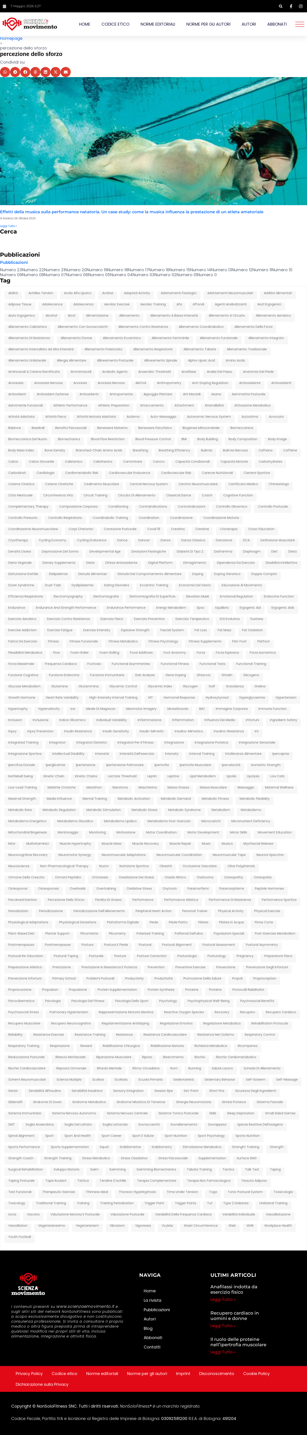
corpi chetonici (81, 529)
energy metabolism (171, 608)
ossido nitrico (175, 877)
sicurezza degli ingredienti (255, 1091)
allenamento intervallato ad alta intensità (41, 349)
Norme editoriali (158, 24)
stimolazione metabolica (202, 1147)
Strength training (57, 1158)
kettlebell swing (20, 776)
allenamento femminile (170, 338)
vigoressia (143, 1226)
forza (201, 653)
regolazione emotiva (176, 1024)
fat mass (224, 630)
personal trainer (195, 911)
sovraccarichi (149, 1125)
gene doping (176, 675)
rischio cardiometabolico (236, 1057)
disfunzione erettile (23, 574)
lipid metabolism (203, 776)
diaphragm (252, 552)
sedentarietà (183, 1080)
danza (165, 540)
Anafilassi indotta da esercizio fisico (233, 1289)
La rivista (152, 1300)
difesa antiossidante (121, 563)
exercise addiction (22, 630)
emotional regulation (236, 597)
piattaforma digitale (123, 922)
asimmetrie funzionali (25, 406)
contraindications (153, 507)
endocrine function (279, 597)
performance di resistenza (230, 900)
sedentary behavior (220, 1080)
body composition (243, 439)
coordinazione (181, 518)
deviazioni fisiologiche (148, 552)
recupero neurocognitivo (71, 1024)
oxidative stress (139, 889)
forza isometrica (263, 653)
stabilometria (130, 1147)
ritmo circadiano (146, 1068)
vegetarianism (87, 1226)
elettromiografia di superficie (152, 597)
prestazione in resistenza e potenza (109, 967)
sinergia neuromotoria (193, 1102)
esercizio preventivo (149, 619)
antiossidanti (281, 383)
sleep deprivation (240, 1113)
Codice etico (115, 24)
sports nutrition (248, 1136)
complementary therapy (28, 507)
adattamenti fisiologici (179, 293)
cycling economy (52, 540)
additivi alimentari (278, 293)
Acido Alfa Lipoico (77, 293)
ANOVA (140, 383)
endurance (16, 608)
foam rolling (109, 653)
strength (277, 1147)
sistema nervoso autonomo (74, 1113)
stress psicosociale (173, 1158)
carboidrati (17, 473)
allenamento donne (76, 338)
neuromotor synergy (74, 855)
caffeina (265, 451)
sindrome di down (47, 1102)
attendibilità (214, 406)
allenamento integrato (266, 338)
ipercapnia (280, 754)
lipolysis (253, 776)
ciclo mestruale (20, 495)
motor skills (238, 833)
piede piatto (178, 922)
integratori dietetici (91, 743)
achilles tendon (41, 293)
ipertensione (85, 765)
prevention (156, 967)
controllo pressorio (23, 518)
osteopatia (263, 877)
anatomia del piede (258, 372)
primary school (64, 979)
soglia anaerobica (40, 1125)
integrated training (23, 743)
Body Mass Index (21, 451)
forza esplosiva (227, 653)
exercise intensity (96, 630)
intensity (172, 754)
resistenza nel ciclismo (215, 1035)
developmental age (105, 552)
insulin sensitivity (116, 731)
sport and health (77, 1136)
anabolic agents (115, 372)
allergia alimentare (71, 361)
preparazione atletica (25, 967)
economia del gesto (195, 585)
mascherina (148, 788)
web (232, 1226)
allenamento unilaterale (27, 361)
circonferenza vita (58, 495)
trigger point (154, 1203)
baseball (38, 428)
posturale (96, 956)
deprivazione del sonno (60, 552)
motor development (203, 833)
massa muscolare (213, 788)
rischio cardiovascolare (27, 1068)
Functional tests (212, 664)
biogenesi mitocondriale (201, 428)
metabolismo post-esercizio (169, 821)
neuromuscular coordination (179, 855)
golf (212, 686)
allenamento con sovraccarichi (83, 327)
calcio (13, 462)
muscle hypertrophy (75, 844)
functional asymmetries (131, 664)
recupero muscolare (24, 1024)
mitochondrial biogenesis (27, 833)
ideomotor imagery (141, 709)
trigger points (185, 1203)
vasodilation (17, 1226)
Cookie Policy (256, 1373)
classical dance (178, 495)
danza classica (193, 540)
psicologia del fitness (87, 1001)
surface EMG (247, 1158)
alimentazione (97, 316)
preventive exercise (190, 967)
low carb (277, 776)
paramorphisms (231, 889)
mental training (95, 799)
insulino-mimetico (189, 731)
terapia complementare (156, 1181)
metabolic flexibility (255, 799)
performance (143, 900)
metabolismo (251, 810)
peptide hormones (269, 889)
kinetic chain (54, 776)
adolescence (52, 304)
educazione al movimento (242, 585)
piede (154, 922)
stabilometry (162, 1147)
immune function (272, 709)
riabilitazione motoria (167, 1046)
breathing (140, 451)
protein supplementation (117, 990)
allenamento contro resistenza (143, 327)
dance (122, 540)
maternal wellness (279, 788)
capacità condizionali (192, 462)
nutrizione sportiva (134, 866)
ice (73, 709)
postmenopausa (21, 945)
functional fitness (175, 664)
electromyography (68, 597)
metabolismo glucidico (75, 821)
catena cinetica (21, 484)
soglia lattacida (115, 1125)
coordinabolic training (110, 518)
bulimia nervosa (235, 451)
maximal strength (22, 799)
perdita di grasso (108, 900)
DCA (246, 540)
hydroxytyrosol (217, 698)
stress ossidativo (134, 1158)
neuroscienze (18, 866)
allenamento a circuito (227, 316)
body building (207, 439)
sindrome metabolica (89, 1102)
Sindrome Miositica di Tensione (141, 1102)
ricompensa (247, 1046)
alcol (71, 316)
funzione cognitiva (23, 675)
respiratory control (260, 1035)
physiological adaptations (28, 922)
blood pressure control (153, 439)
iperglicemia (55, 765)
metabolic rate (20, 810)
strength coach (20, 1158)
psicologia (53, 1001)
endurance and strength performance (66, 608)
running (194, 1068)
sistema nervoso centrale (127, 1113)
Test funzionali (19, 1192)
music (206, 844)
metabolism (221, 810)
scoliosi (98, 1080)
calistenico (73, 462)
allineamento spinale (160, 361)
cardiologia (45, 473)
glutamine (59, 686)
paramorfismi (198, 889)
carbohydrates (270, 462)
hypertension (286, 698)
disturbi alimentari (92, 574)
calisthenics (102, 462)
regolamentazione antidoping (125, 1024)
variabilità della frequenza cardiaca (183, 1215)
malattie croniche (62, 788)
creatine (202, 529)
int (257, 731)
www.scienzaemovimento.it (85, 1306)
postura (87, 945)
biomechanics (69, 439)
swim (94, 1170)
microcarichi (211, 821)
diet (274, 552)
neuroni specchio (270, 855)
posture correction (152, 956)
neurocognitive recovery (28, 855)
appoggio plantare (158, 394)
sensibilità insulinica (87, 1091)
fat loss (200, 630)
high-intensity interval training (113, 698)
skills (212, 1113)
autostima (250, 417)
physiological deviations (77, 922)
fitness (53, 642)
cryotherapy (18, 540)
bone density (55, 451)
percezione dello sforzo (66, 900)
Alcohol (51, 316)
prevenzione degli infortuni (267, 967)
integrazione (174, 743)
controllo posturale (273, 507)
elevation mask (197, 597)
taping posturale (21, 1181)
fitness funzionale (84, 642)
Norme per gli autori (208, 24)
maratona (120, 788)
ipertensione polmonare (125, 765)
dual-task (53, 585)
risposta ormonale (71, 1068)
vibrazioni (117, 1226)
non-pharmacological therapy (64, 866)
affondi (198, 304)
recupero (247, 1012)
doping (197, 574)
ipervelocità (231, 765)
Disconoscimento (216, 1373)
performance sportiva (279, 900)
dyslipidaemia (82, 585)
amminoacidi (81, 372)
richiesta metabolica (210, 1046)
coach (207, 495)
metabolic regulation (59, 810)
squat (104, 1147)
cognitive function (238, 495)
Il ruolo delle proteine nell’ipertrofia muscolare (238, 1342)
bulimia (206, 451)
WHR (250, 1226)
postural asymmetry (262, 945)
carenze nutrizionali (217, 473)
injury (12, 731)
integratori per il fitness (135, 743)
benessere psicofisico (155, 428)
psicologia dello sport (131, 1001)
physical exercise (267, 911)
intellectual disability (68, 754)
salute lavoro (222, 1068)
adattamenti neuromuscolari (230, 293)
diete (90, 563)
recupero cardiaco (281, 1012)
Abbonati (277, 24)
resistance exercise (48, 1035)
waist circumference (201, 1226)
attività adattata (21, 417)
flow (56, 653)
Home (84, 24)
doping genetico (227, 574)
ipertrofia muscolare (195, 765)
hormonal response (179, 698)
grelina (259, 686)
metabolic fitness (215, 799)
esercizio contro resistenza (68, 619)
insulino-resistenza (229, 731)
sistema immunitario (24, 1113)
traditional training (51, 1203)
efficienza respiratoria (25, 597)
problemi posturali (100, 979)
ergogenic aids (283, 608)
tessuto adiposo (254, 1181)
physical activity (230, 911)
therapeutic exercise (58, 1192)
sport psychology (211, 1136)
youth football (19, 1237)
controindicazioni (191, 507)
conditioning (118, 507)
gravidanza (235, 686)
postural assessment (219, 945)
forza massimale (21, 664)
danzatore (224, 540)
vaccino (33, 1215)
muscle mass (111, 844)
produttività (164, 979)
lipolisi (231, 776)
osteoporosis (48, 889)
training (83, 1203)
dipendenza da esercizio (236, 563)
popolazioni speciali (229, 934)
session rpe (164, 1091)
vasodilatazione (278, 1215)
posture (120, 956)
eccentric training (154, 585)
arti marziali (192, 394)
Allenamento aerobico (273, 316)
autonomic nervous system (209, 417)
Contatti (152, 1347)
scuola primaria (150, 1080)
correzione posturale (120, 529)
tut (209, 1203)
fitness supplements (205, 642)
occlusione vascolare (200, 866)
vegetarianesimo (51, 1226)
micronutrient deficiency (250, 821)
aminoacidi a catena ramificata (34, 372)
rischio (199, 1057)
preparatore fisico (278, 956)
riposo (147, 1057)
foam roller (80, 653)
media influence (59, 799)
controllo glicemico (231, 507)
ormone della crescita (26, 877)
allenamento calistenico (27, 327)
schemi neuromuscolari (27, 1080)
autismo (133, 417)
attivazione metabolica (252, 406)
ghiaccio (204, 675)
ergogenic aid (250, 608)
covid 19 (153, 529)
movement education (275, 833)
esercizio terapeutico (192, 619)
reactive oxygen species (184, 1012)
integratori (57, 743)
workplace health (278, 1226)
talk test (252, 1170)
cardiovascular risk (176, 473)
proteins (215, 990)
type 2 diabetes (236, 1203)
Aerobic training (153, 304)
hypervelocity (49, 709)
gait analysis (145, 675)
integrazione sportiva (25, 754)
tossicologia (283, 1192)
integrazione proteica (211, 743)
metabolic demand (176, 799)
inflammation (183, 720)
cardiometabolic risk (81, 473)
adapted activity (137, 293)
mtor (11, 844)
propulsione (78, 990)
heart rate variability (62, 698)
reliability (15, 1035)
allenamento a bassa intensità (174, 316)
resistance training (90, 1035)
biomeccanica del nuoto (27, 439)
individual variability (111, 720)
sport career (111, 1136)
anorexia (80, 383)
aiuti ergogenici (269, 304)
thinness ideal (97, 1192)
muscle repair (180, 844)
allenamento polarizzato (103, 349)
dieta (292, 552)
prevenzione (225, 967)
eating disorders (116, 585)
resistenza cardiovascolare (165, 1035)
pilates (203, 922)
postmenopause (58, 945)
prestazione (62, 967)
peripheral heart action (154, 911)
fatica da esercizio (22, 642)
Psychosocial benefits (257, 1001)
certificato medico (243, 484)
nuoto (104, 866)
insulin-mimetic (152, 731)
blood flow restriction (108, 439)
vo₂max (167, 1226)
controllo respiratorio (65, 518)
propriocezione (19, 990)
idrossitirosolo (177, 709)
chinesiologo (279, 484)
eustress (256, 619)
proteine (191, 990)
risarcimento (173, 1057)
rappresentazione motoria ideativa (126, 1012)
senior (13, 1091)
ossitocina (205, 877)
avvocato (276, 417)
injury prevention (40, 731)
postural (145, 945)
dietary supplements (58, 563)
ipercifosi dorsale (21, 765)
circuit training (95, 495)
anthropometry (169, 383)
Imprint (183, 1373)
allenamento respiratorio (153, 349)
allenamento (129, 316)
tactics (228, 1170)
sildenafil (15, 1102)
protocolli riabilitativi (248, 990)
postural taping (66, 956)
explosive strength (135, 630)
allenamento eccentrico (122, 338)
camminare (132, 462)
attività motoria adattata (96, 417)
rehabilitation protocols (269, 1024)
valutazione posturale (127, 1215)
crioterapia (228, 529)
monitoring (97, 833)
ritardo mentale (109, 1068)
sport (49, 1136)
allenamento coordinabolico (201, 327)
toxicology (16, 1203)
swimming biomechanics (156, 1170)
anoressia (15, 383)
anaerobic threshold (154, 372)
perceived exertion (22, 900)
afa (179, 304)
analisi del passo (219, 372)
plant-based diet (21, 934)
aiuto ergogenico (21, 316)
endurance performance (126, 608)
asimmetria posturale (248, 394)
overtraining (106, 889)
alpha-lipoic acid (201, 361)
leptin (152, 776)
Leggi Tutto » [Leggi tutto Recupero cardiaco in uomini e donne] (223, 1325)
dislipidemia (58, 574)
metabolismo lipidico (120, 821)
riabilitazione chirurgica (121, 1046)
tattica (83, 1181)
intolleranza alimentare (243, 754)
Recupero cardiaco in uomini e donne (234, 1315)
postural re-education (25, 956)
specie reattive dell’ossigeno (260, 1125)
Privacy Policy (29, 1373)
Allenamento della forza (253, 327)
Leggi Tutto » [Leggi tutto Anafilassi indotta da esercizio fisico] (223, 1299)
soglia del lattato (78, 1125)
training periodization (117, 1203)
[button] (280, 6)
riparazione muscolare (113, 1057)
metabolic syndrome (184, 810)
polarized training (150, 934)
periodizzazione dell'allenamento (99, 911)
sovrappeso (217, 1125)
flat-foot (239, 642)
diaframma (223, 552)
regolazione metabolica (222, 1024)
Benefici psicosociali (70, 428)
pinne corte (264, 922)
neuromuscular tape (229, 855)
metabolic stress (144, 810)
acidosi (107, 293)
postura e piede (116, 945)
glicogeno (251, 675)
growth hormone (21, 698)
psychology (168, 1001)
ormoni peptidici (68, 877)
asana (216, 394)
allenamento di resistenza (29, 338)
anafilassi (188, 372)
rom (174, 1068)
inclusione (41, 720)
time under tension (182, 1192)
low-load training (22, 788)
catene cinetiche (59, 484)
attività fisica (55, 417)
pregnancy (245, 956)
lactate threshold (122, 776)
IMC (202, 709)
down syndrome (21, 585)
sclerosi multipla (69, 1080)
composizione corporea (78, 507)
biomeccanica (241, 428)
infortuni (252, 720)
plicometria (89, 934)
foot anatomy (174, 653)
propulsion (50, 990)
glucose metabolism (24, 686)
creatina (178, 529)
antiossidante (250, 383)
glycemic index (160, 686)
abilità (13, 293)
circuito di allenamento (136, 495)
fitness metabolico (123, 642)
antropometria (121, 394)
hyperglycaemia (252, 698)
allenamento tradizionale (247, 349)
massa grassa (178, 788)
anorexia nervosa (111, 383)
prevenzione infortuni (25, 979)
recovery (222, 1012)
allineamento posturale (115, 361)
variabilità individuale (238, 1215)
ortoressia (100, 877)
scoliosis (121, 1080)
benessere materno (112, 428)
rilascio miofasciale (70, 1057)
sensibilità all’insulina (45, 1091)
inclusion (15, 720)
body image (277, 439)
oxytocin (170, 889)
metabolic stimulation (103, 810)
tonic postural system (245, 1192)
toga (213, 1192)
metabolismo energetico (27, 821)
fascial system (172, 630)
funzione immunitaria (107, 675)
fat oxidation (252, 630)
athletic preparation (113, 406)
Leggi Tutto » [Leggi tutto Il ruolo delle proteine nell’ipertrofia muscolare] (223, 1352)
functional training (251, 664)
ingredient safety (283, 720)
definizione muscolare (278, 540)
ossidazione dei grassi (136, 877)
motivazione (126, 833)
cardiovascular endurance (129, 473)
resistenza (124, 1035)
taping (275, 1170)
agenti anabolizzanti (231, 304)
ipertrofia (162, 765)
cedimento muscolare (101, 484)
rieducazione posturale (26, 1057)
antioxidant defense (53, 394)
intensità (102, 754)
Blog (148, 1328)
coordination (149, 518)
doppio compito (264, 574)
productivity (134, 979)
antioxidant (17, 394)
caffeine (290, 451)
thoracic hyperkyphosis (137, 1192)
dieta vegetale (20, 563)
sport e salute (143, 1136)
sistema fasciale (270, 1102)
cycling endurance (91, 540)
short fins (216, 1091)
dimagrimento (194, 563)
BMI (184, 439)
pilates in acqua (231, 922)
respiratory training (23, 1046)
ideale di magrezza (100, 709)
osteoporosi (17, 889)
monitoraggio (68, 833)
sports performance (24, 1147)
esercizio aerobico (22, 619)
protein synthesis (161, 990)
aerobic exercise (117, 304)
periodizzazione (51, 911)
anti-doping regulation (210, 383)
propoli (237, 979)
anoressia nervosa (48, 383)
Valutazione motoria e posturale (75, 1215)
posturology (217, 956)
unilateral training (273, 1203)
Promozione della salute (202, 979)
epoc (201, 608)
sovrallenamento (183, 1125)
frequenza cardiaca (61, 664)
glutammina (89, 686)
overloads (78, 889)
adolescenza (83, 304)
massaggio (246, 788)
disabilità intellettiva (281, 563)
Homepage (11, 38)
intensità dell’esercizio (137, 754)
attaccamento (152, 406)
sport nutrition (176, 1136)
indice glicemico (72, 720)
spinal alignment (21, 1136)
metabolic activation (134, 799)
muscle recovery (145, 844)
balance (14, 428)
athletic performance (70, 406)
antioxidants (89, 394)
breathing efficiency (174, 451)
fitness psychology (163, 642)
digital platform (160, 563)
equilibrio (222, 608)
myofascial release (258, 844)
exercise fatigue (60, 630)
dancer (144, 540)
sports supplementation (70, 1147)
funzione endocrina (64, 675)
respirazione (60, 1046)
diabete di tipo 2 (190, 552)
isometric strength (265, 765)
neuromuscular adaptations (124, 855)
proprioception (264, 979)
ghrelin (226, 675)
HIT (150, 698)
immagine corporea (232, 709)
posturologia (187, 956)
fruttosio (94, 664)
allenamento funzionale (219, 338)
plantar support (57, 934)
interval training (201, 754)
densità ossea (19, 552)
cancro (159, 462)
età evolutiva (230, 619)
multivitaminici (37, 844)
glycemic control (123, 686)
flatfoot (263, 642)
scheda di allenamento (262, 1068)
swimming (117, 1170)
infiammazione (149, 720)
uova (12, 1215)
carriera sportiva (257, 473)
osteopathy (233, 877)
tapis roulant (55, 1181)
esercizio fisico (112, 619)
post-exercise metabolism (275, 934)
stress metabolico (96, 1158)
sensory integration (128, 1091)
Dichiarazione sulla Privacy (42, 1384)
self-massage (287, 1080)
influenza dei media (220, 720)
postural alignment (177, 945)
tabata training (199, 1170)
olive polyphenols (241, 866)
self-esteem (255, 1080)
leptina (173, 776)
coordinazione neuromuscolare (33, 529)
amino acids (235, 361)
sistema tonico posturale (179, 1113)
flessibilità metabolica (25, 653)
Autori (249, 24)
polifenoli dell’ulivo (189, 934)
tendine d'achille (112, 1181)
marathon (94, 788)
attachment (184, 406)
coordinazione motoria (221, 518)
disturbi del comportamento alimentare (149, 574)
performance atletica (181, 900)
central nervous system (149, 484)
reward (86, 1046)
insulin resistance (78, 731)
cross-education (261, 529)
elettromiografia (106, 597)
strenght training (245, 1147)
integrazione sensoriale (257, 743)
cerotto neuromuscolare (198, 484)
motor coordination (161, 833)
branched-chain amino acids (99, 451)
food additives (141, 653)
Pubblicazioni (14, 262)
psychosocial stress (23, 1012)
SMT (11, 1125)
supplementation (212, 1158)
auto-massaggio (163, 417)
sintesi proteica (234, 1102)
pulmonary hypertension (69, 1012)
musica (227, 844)
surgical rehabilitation (25, 1170)
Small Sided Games (280, 1113)
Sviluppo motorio (67, 1170)
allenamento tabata (199, 349)
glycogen (190, 686)
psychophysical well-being (209, 1001)
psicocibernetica (21, 1001)
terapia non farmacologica (208, 1181)
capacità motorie (234, 462)
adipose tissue (19, 304)
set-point (191, 1091)
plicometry (117, 934)
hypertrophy (18, 709)
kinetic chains (86, 776)
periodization (18, 911)
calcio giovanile (41, 462)
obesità (165, 866)
